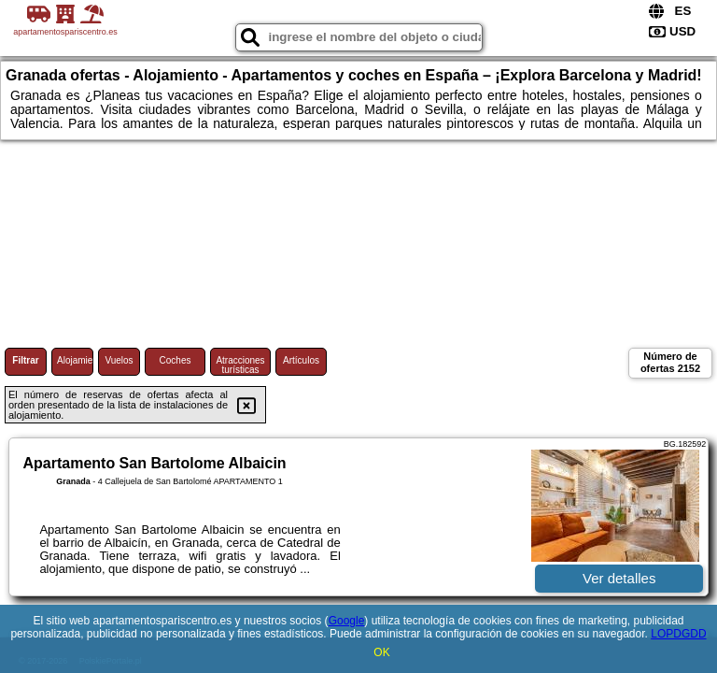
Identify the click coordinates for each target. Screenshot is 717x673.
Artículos (301, 360)
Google (347, 620)
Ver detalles (619, 578)
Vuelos (119, 360)
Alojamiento (75, 360)
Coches (175, 360)
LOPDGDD (678, 633)
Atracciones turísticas (240, 365)
